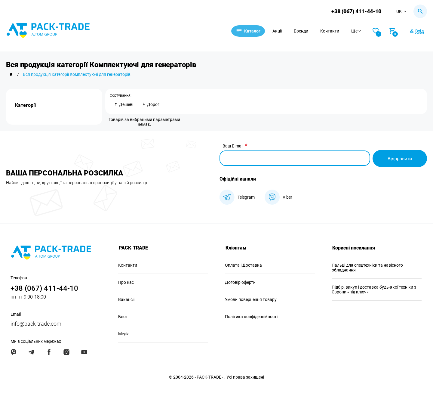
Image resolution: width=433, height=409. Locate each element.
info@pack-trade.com (36, 323)
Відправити (399, 157)
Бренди (304, 31)
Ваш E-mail (233, 146)
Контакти (333, 31)
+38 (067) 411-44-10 (356, 11)
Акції (280, 31)
